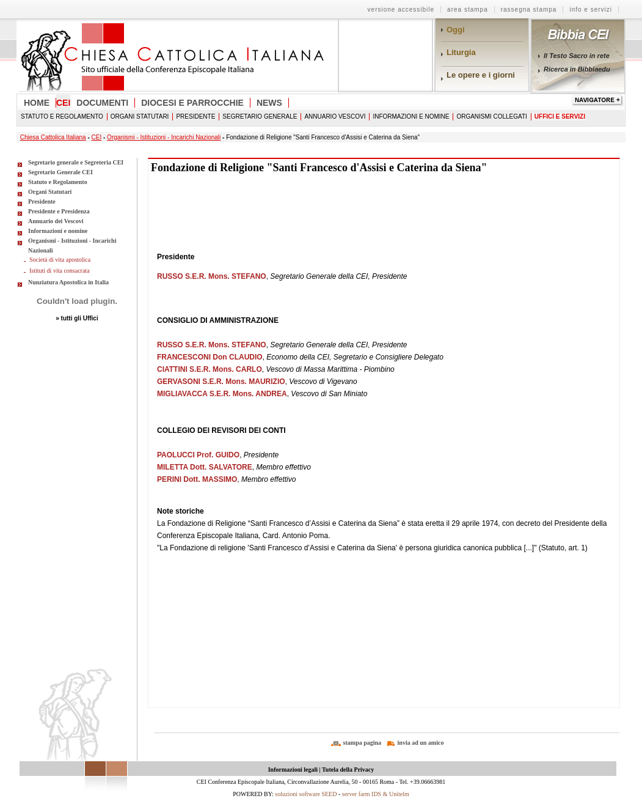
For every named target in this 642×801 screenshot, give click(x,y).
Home (36, 103)
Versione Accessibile (401, 9)
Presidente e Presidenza (59, 211)
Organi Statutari (140, 116)
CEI (63, 103)
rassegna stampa (529, 9)
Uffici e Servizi (559, 116)
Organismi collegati (491, 116)
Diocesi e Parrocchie (192, 103)
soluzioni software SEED (306, 794)
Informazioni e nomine (411, 116)
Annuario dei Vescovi (56, 221)
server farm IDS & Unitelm (375, 794)
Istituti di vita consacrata (59, 270)
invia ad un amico (421, 742)
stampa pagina (362, 742)
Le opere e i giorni (481, 74)
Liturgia (461, 52)
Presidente (195, 116)
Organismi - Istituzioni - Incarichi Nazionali (164, 137)
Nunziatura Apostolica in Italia (68, 282)
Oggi (456, 29)
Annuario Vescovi (334, 116)
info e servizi (590, 9)
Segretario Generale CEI (60, 172)
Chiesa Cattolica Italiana (53, 137)
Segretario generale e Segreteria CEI (75, 162)
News (269, 103)
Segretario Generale (259, 116)
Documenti (102, 103)
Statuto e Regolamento (62, 116)
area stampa (467, 9)
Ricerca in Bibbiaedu (577, 69)
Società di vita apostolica (59, 259)
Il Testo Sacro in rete (577, 55)
